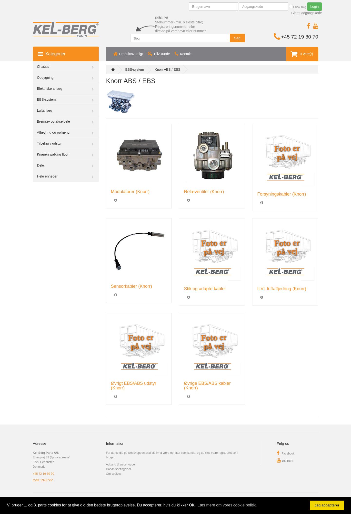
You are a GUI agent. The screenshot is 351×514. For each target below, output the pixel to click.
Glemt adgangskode (306, 13)
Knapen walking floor (53, 154)
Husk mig (297, 7)
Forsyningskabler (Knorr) (281, 194)
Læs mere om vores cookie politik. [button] (227, 505)
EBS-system (46, 99)
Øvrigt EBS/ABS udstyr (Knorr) (133, 385)
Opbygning (45, 77)
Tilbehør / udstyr (49, 143)
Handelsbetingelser (118, 469)
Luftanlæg (44, 110)
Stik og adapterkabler (205, 288)
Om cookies (113, 473)
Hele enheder (47, 176)
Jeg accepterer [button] (326, 505)
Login (314, 7)
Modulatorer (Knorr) (130, 191)
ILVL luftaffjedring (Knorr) (281, 288)
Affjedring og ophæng (53, 132)
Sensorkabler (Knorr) (131, 286)
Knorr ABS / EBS (167, 69)
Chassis (43, 67)
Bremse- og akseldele (53, 121)
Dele (40, 165)
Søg (237, 38)
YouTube (285, 461)
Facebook (286, 453)
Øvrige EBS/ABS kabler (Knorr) (207, 385)
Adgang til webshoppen (121, 464)
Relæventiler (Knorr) (204, 191)
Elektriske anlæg (49, 88)
